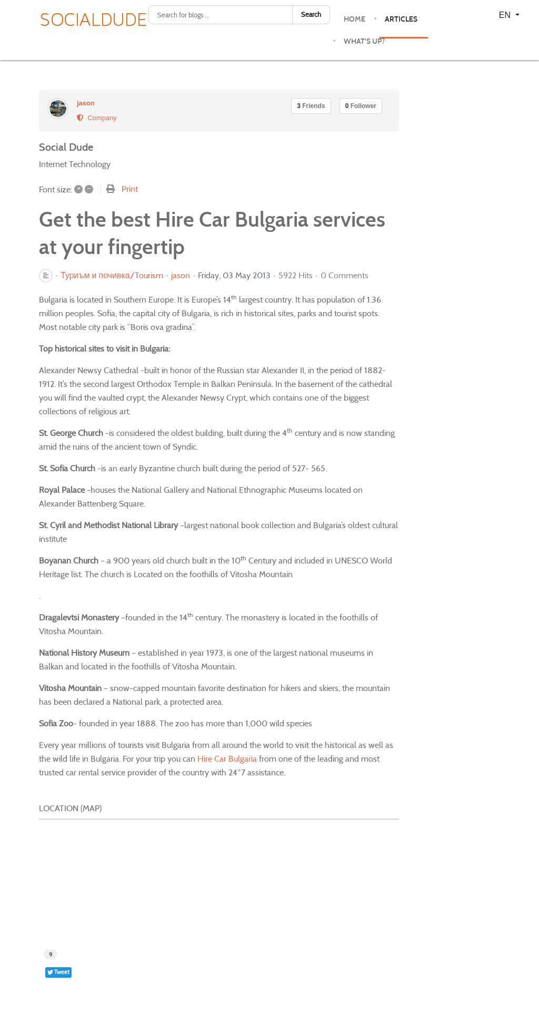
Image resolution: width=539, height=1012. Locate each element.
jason (86, 103)
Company (97, 118)
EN (506, 15)
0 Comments (344, 275)
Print (130, 189)
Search (311, 14)
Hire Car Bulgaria (227, 759)
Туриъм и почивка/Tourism (112, 275)
